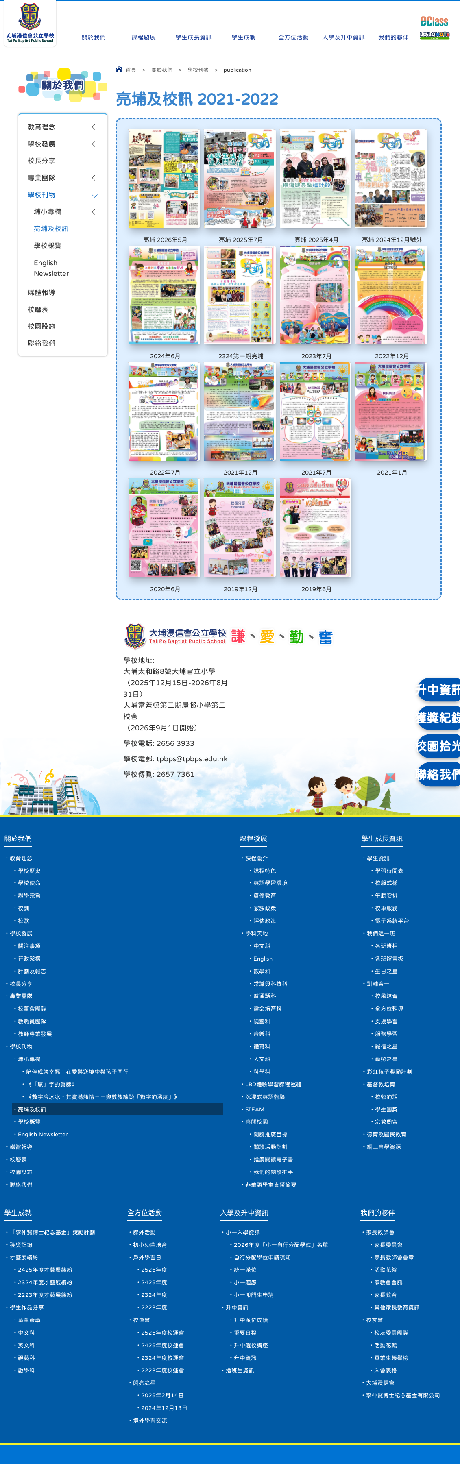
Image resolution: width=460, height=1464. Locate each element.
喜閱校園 (256, 1086)
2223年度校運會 (162, 1343)
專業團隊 (42, 179)
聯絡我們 (42, 350)
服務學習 (386, 995)
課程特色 (264, 826)
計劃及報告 (32, 930)
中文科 (261, 904)
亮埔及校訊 (52, 232)
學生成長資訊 (193, 21)
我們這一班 (381, 891)
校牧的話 (386, 1060)
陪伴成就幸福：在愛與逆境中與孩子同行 (77, 1034)
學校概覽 (48, 249)
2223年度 (154, 1278)
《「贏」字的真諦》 (51, 1047)
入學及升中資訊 (343, 21)
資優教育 (264, 852)
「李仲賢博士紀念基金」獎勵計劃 (52, 1200)
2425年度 (154, 1252)
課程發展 (143, 21)
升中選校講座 (251, 1317)
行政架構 (29, 917)
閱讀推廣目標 (270, 1099)
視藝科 (261, 982)
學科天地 (256, 891)
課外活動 (144, 1200)
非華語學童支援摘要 (270, 1152)
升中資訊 (237, 1278)
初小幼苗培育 (150, 1213)
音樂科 (261, 995)
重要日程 (245, 1304)
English (263, 917)
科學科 (261, 1034)
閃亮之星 (144, 1356)
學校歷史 (29, 826)
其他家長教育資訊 (397, 1278)
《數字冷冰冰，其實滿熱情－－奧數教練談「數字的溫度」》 (103, 1060)
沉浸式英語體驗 (265, 1060)
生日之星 (386, 930)
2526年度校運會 (162, 1304)
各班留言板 (389, 917)
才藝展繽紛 (24, 1226)
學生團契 (386, 1073)
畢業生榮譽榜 (391, 1330)
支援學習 (386, 982)
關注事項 (29, 904)
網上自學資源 (384, 1112)
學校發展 (42, 144)
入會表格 (385, 1343)
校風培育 (386, 956)
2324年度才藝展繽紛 (45, 1252)
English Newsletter (52, 273)
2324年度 (154, 1265)
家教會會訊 (388, 1252)
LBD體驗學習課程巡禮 (273, 1047)
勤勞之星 (386, 1021)
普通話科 (264, 956)
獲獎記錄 (21, 1213)
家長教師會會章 (394, 1226)
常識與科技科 (270, 943)
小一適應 (245, 1252)
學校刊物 (198, 69)
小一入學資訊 (243, 1200)
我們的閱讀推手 (273, 1139)
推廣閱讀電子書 (273, 1125)
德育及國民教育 (387, 1099)
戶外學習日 (147, 1226)
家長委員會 (388, 1213)
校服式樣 (386, 839)
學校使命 (29, 839)
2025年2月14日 (162, 1369)
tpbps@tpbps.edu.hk (271, 687)
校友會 (374, 1291)
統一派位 (245, 1239)
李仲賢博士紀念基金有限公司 (403, 1369)
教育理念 (42, 127)
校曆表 (39, 315)
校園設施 (42, 333)
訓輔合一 (378, 943)
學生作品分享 (27, 1278)
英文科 (26, 1317)
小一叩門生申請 (254, 1265)
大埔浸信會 (380, 1356)
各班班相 (386, 904)
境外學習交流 (150, 1395)
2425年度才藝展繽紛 (45, 1239)
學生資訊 (378, 813)
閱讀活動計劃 (270, 1112)
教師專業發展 (35, 995)
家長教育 (385, 1265)
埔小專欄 (48, 214)
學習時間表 (389, 826)
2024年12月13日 (164, 1382)
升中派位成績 (251, 1291)
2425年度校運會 (162, 1317)
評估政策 (264, 878)
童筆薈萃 (29, 1291)
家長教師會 (380, 1200)
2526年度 (154, 1239)
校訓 (23, 865)
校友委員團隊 (391, 1304)
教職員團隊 (32, 982)
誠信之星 (386, 1008)
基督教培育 (381, 1047)
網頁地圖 (17, 1442)
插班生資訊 (240, 1343)
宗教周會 (386, 1086)
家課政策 (264, 865)
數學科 (261, 930)
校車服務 (386, 865)
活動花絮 (385, 1239)
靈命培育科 (267, 969)
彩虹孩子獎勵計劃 (390, 1034)
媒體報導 (42, 298)
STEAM (255, 1073)
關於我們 (93, 21)
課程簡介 (256, 813)
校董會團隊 (32, 969)
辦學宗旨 (29, 852)
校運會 (141, 1291)
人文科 (261, 1021)
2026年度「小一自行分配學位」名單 (281, 1213)
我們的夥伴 (393, 21)
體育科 (261, 1008)
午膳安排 (386, 852)
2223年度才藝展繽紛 (45, 1265)
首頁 (131, 69)
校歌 (23, 878)
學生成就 (243, 21)
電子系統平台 (392, 878)
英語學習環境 (270, 839)
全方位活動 (293, 21)
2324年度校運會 (162, 1330)
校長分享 (42, 162)
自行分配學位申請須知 (262, 1226)
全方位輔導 (389, 969)
